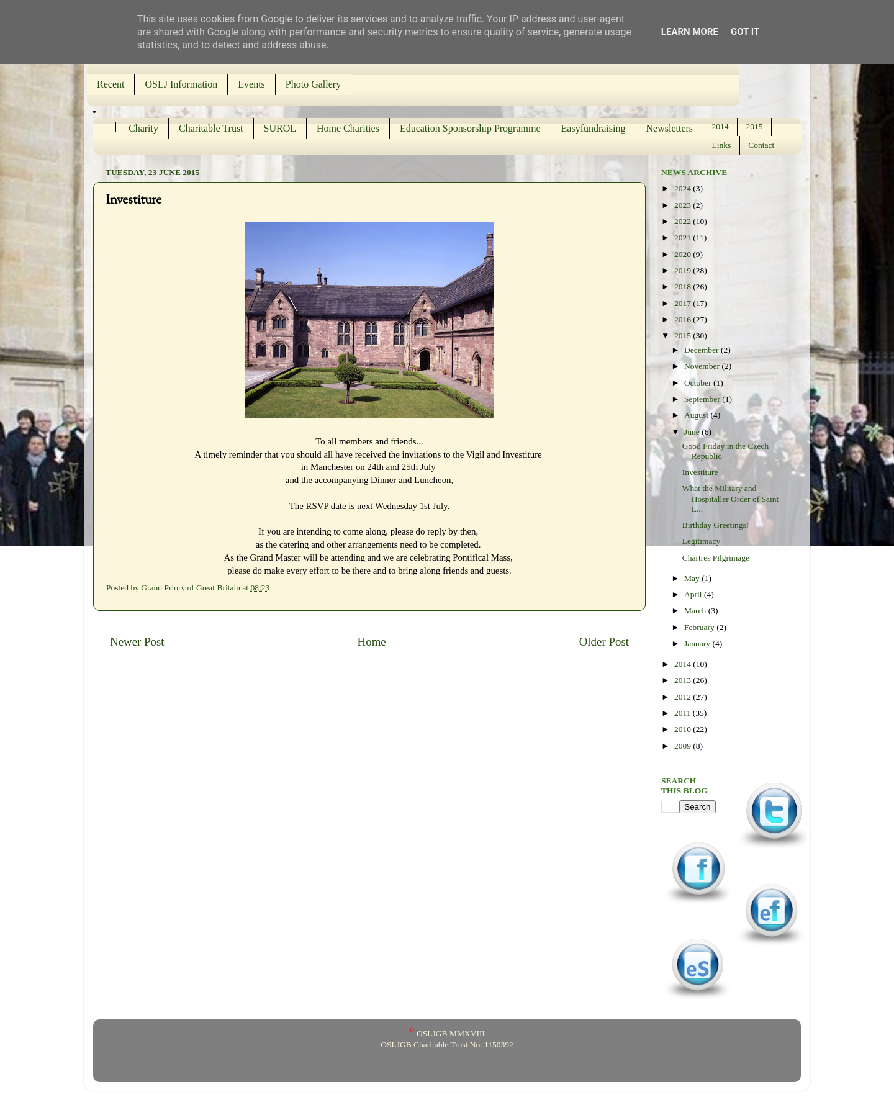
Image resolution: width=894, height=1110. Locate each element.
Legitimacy (701, 541)
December (702, 349)
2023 (683, 205)
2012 (683, 697)
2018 (683, 286)
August (697, 415)
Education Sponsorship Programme (470, 128)
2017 (683, 303)
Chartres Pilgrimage (715, 557)
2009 (683, 746)
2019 (683, 270)
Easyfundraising (593, 128)
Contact (761, 145)
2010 (683, 729)
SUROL (280, 128)
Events (251, 84)
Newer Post (137, 641)
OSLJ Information (181, 84)
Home (372, 641)
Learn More (689, 31)
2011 (683, 713)
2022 (683, 221)
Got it (745, 31)
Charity (143, 128)
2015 (754, 126)
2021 (683, 237)
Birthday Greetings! (715, 525)
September (703, 399)
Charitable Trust (211, 128)
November (702, 366)
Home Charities (348, 128)
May (693, 578)
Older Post (604, 641)
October (698, 382)
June (693, 431)
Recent (110, 84)
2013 (683, 680)
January (698, 643)
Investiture (700, 472)
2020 (683, 254)
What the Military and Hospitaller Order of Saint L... (730, 498)
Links (721, 145)
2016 (683, 319)
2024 (683, 188)
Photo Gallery (313, 84)
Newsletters (669, 128)
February (700, 627)
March (696, 610)
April (694, 594)
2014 (720, 126)
